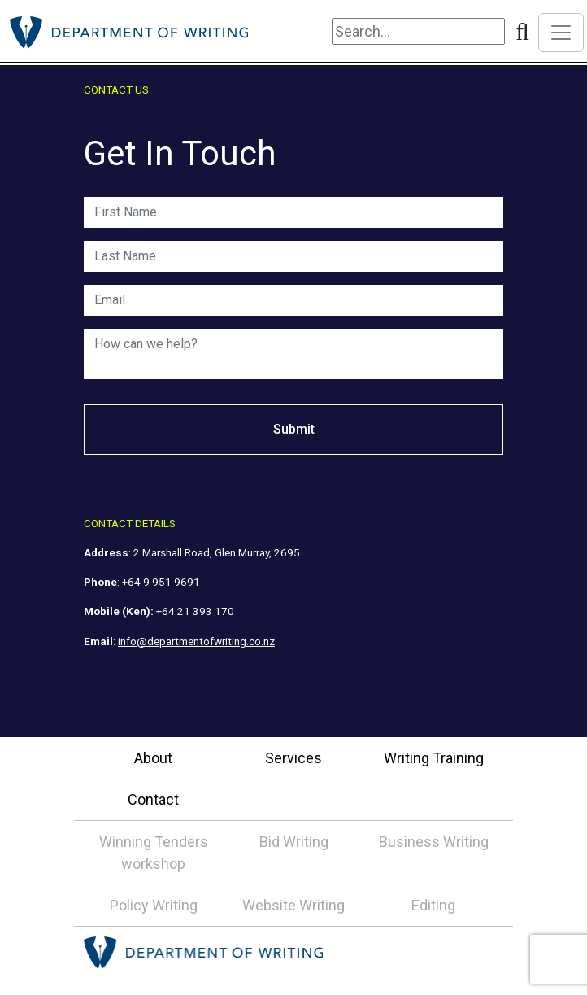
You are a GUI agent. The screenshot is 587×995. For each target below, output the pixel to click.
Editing (433, 905)
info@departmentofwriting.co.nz (196, 641)
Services (293, 757)
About (153, 757)
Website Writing (293, 905)
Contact (153, 799)
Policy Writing (154, 905)
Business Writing (434, 841)
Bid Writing (293, 841)
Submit (294, 429)
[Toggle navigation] (561, 32)
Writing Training (434, 757)
